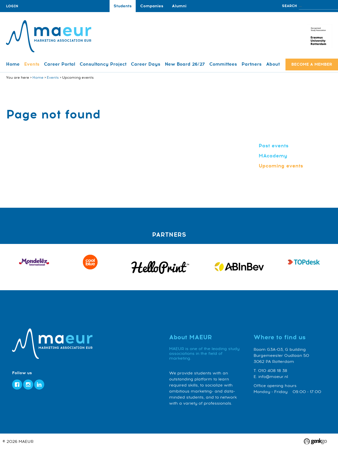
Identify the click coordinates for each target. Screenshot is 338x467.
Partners (252, 64)
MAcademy (273, 155)
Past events (273, 145)
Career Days (145, 64)
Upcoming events (281, 165)
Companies (151, 6)
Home (13, 64)
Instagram (28, 384)
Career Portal (59, 64)
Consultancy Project (103, 64)
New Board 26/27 (185, 64)
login (12, 6)
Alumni (179, 6)
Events (31, 64)
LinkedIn (39, 384)
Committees (223, 64)
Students (123, 6)
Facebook (17, 384)
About (273, 64)
